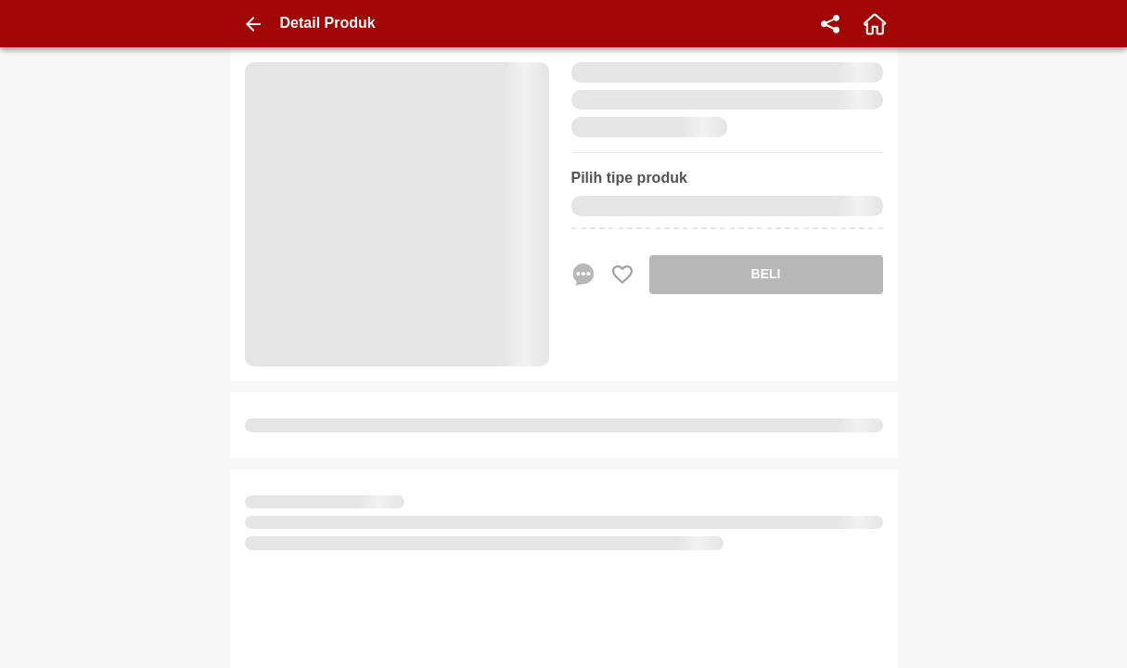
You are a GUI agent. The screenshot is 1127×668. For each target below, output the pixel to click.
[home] (874, 24)
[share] (830, 24)
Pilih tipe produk (629, 178)
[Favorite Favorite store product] (622, 274)
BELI (766, 273)
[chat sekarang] (583, 274)
